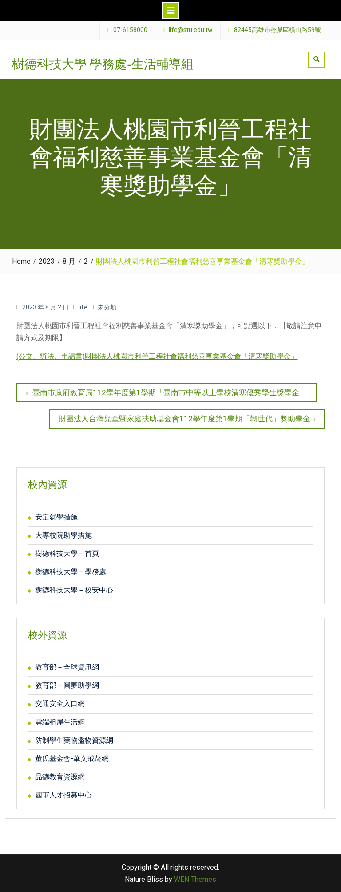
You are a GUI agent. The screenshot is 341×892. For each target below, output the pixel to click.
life (83, 307)
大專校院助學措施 (63, 535)
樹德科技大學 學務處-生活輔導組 (103, 64)
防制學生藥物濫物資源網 (74, 740)
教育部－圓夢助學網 (67, 685)
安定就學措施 (56, 517)
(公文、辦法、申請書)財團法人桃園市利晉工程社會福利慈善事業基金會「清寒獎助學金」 (157, 356)
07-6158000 (130, 30)
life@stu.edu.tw (191, 30)
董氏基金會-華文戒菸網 (72, 758)
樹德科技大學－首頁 (67, 553)
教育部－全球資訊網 (67, 667)
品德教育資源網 (60, 777)
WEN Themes (195, 879)
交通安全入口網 (60, 703)
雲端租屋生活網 (60, 722)
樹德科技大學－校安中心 (74, 590)
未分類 (107, 307)
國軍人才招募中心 (63, 795)
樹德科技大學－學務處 (70, 571)
